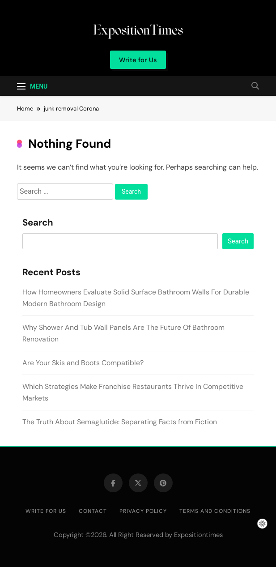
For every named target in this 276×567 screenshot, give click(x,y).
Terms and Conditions (215, 511)
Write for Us (45, 511)
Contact (93, 511)
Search (37, 222)
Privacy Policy (143, 511)
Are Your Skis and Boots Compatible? (83, 362)
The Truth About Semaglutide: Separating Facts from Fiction (119, 421)
